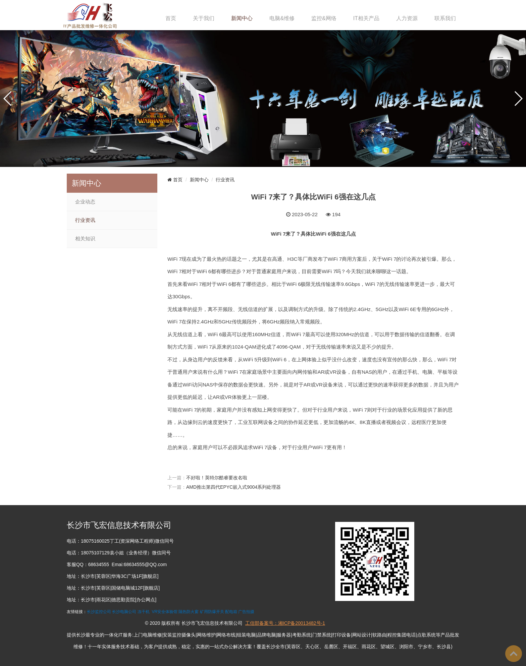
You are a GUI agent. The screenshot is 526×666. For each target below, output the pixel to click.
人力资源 (407, 18)
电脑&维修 (282, 18)
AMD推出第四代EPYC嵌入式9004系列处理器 (233, 487)
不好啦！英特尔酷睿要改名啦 (216, 477)
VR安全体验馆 (164, 611)
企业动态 (85, 201)
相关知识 (85, 238)
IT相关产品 (366, 18)
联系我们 (445, 18)
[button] (7, 98)
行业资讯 (85, 220)
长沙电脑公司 (124, 611)
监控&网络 (323, 18)
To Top (513, 653)
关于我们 (203, 18)
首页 (170, 18)
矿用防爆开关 (212, 611)
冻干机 (144, 611)
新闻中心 (242, 18)
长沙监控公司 (99, 611)
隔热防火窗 (188, 611)
